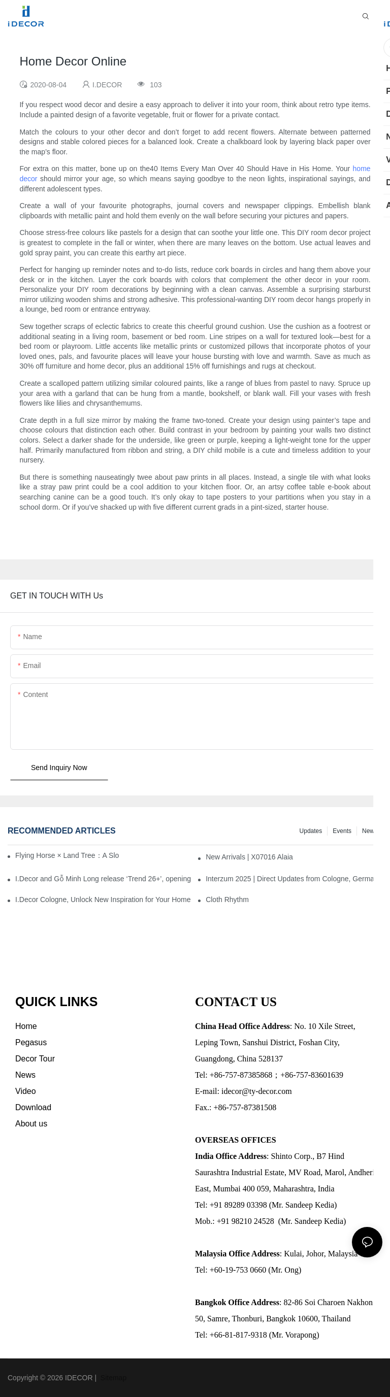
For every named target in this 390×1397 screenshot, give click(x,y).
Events (342, 831)
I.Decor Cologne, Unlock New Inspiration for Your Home (103, 899)
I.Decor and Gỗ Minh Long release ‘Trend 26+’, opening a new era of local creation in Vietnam (103, 879)
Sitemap (112, 1378)
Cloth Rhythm (227, 899)
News (369, 831)
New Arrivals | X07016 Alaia (249, 857)
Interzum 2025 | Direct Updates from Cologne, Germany (294, 879)
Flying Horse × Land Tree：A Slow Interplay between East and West (67, 855)
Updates (311, 831)
